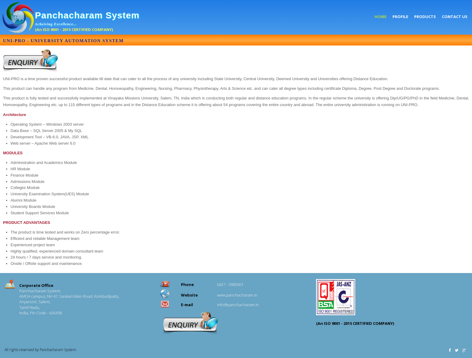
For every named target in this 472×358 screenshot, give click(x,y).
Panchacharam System (87, 15)
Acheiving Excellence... (56, 24)
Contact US (454, 16)
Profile (400, 16)
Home (380, 16)
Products (425, 16)
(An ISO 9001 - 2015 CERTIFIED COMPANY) (74, 29)
